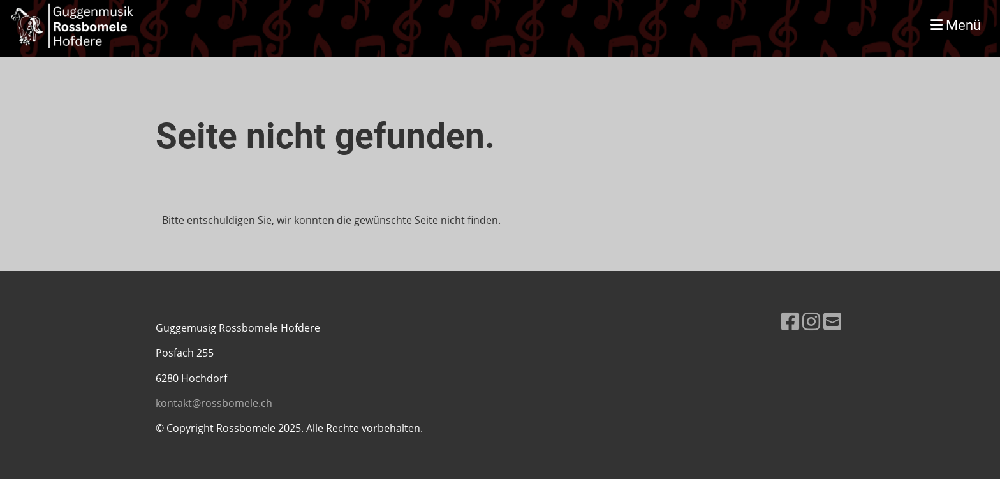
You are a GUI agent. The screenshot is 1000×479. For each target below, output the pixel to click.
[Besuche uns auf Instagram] (811, 321)
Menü (955, 25)
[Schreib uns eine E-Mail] (832, 321)
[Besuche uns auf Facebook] (790, 321)
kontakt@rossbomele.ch (214, 403)
